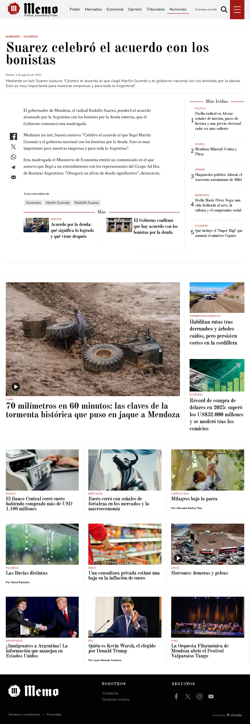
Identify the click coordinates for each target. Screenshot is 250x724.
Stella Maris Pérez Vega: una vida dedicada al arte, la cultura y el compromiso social (218, 205)
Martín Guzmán (58, 202)
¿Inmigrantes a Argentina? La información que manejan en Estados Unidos (37, 651)
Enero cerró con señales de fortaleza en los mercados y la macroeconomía (118, 504)
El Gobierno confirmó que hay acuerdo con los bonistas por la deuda (156, 226)
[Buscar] (224, 9)
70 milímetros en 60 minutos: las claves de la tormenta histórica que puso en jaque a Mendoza (93, 410)
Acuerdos (33, 202)
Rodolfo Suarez (86, 202)
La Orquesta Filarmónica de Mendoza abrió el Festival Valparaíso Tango (199, 651)
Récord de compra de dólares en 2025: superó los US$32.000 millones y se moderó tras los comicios (216, 415)
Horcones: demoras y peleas (199, 573)
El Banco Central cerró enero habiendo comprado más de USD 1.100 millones (39, 504)
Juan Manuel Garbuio (107, 660)
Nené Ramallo (20, 582)
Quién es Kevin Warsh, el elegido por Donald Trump (122, 649)
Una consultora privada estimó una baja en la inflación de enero (124, 576)
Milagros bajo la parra (194, 499)
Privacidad (54, 715)
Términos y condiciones (24, 715)
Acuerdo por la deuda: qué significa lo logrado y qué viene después (72, 230)
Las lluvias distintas (27, 573)
